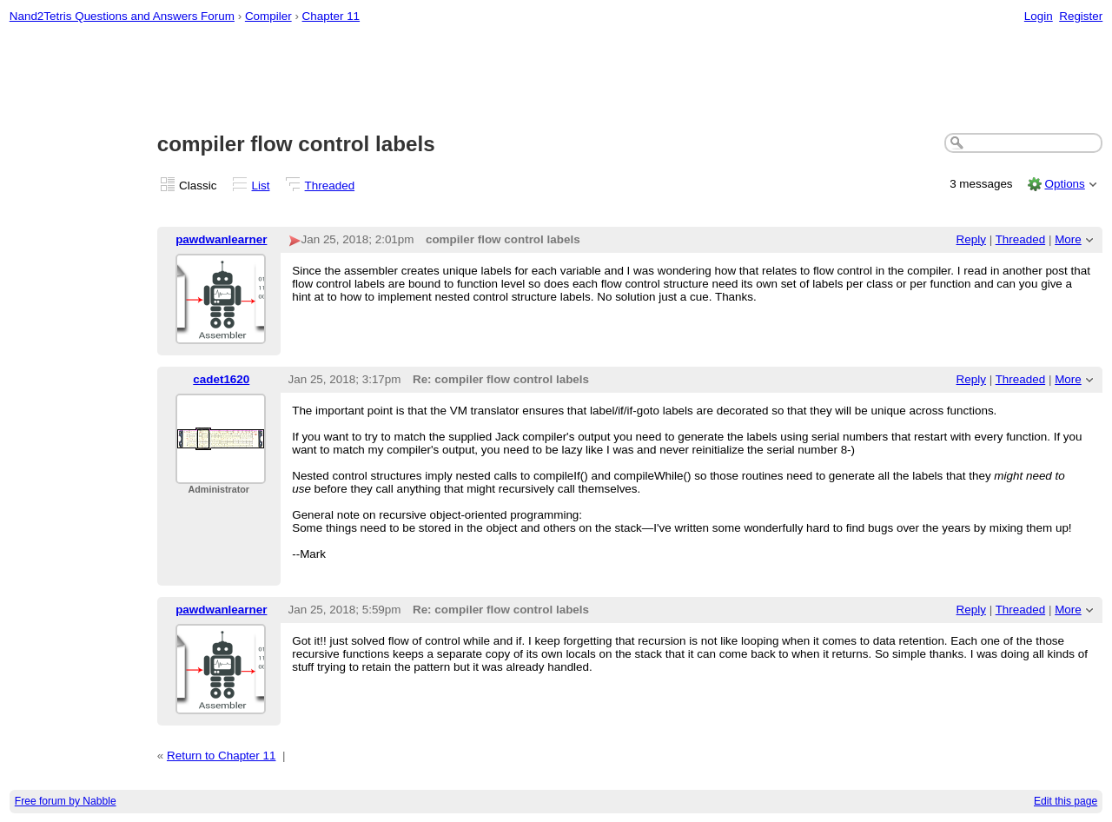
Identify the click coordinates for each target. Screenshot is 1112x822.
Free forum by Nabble (65, 801)
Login (1038, 16)
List (261, 185)
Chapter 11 (331, 16)
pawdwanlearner (221, 239)
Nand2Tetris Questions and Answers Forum (122, 16)
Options (1064, 183)
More (1068, 239)
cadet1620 (221, 379)
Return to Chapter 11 (221, 755)
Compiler (268, 16)
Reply (971, 239)
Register (1080, 16)
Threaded (330, 185)
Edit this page (1065, 801)
